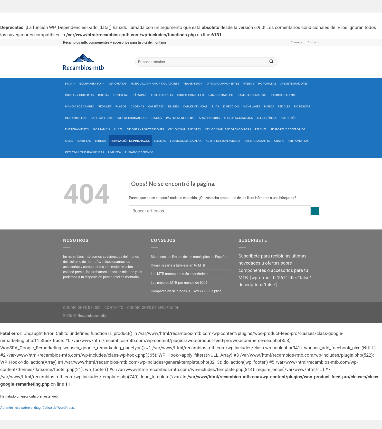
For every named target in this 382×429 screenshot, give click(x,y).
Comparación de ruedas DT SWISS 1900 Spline (186, 291)
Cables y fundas (195, 106)
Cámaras (139, 94)
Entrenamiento (77, 129)
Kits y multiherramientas (84, 152)
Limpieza (114, 152)
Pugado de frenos (139, 152)
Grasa (279, 140)
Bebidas (101, 140)
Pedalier (105, 106)
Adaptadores (209, 117)
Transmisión (192, 83)
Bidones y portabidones (145, 129)
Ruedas (103, 94)
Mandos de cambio (79, 106)
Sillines (173, 106)
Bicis (70, 83)
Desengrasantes (257, 140)
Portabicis (101, 129)
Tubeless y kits (162, 94)
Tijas (215, 106)
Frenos (248, 83)
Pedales (284, 106)
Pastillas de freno (180, 117)
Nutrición (288, 117)
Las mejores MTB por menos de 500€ (179, 283)
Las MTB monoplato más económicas (179, 274)
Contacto (313, 42)
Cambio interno (283, 94)
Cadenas (137, 106)
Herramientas (298, 140)
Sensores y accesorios (288, 129)
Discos (157, 117)
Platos (120, 106)
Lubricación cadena (185, 140)
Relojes (261, 129)
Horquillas (267, 83)
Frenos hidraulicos (132, 117)
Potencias (302, 106)
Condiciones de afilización (153, 308)
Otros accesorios (238, 117)
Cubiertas (120, 94)
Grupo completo (190, 94)
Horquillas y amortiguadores (155, 83)
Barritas (84, 140)
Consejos (297, 42)
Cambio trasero (220, 94)
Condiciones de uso (82, 308)
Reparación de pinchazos (130, 140)
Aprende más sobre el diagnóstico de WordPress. (37, 408)
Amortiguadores (294, 83)
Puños (269, 106)
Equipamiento (91, 83)
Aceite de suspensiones (223, 140)
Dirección (231, 106)
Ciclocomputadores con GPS (228, 129)
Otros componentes (223, 83)
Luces (118, 129)
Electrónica (267, 117)
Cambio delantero (252, 94)
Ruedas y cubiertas (79, 94)
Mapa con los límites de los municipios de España (188, 257)
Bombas (160, 140)
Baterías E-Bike (102, 117)
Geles (69, 140)
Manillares (251, 106)
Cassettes (156, 106)
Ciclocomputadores (184, 129)
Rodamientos (75, 117)
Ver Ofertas (117, 83)
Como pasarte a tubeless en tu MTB (178, 265)
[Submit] (271, 62)
